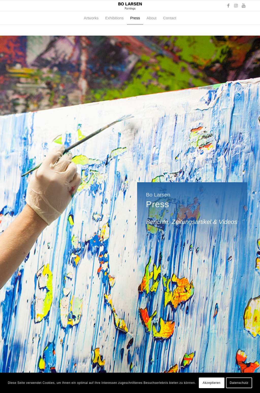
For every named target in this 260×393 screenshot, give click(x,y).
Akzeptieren (211, 383)
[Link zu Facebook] (228, 6)
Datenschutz (239, 383)
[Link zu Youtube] (243, 6)
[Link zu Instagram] (236, 6)
